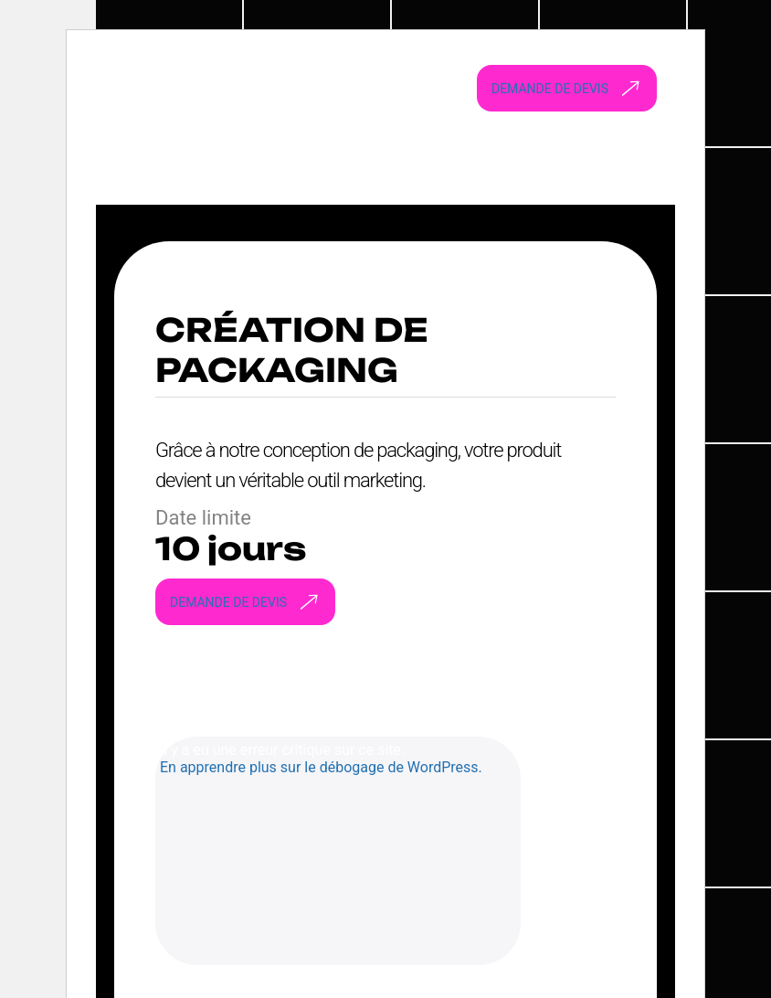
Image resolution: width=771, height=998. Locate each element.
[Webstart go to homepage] (265, 88)
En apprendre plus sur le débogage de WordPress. (321, 767)
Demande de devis (570, 88)
